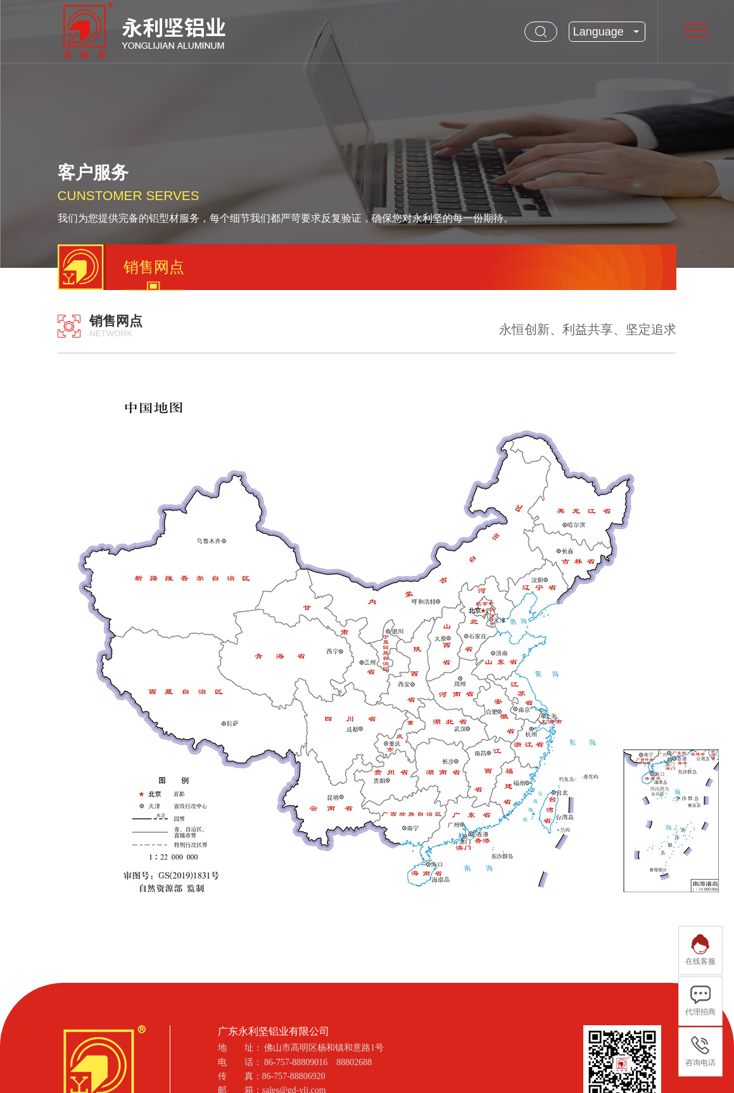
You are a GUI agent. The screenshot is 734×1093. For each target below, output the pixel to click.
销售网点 (153, 266)
